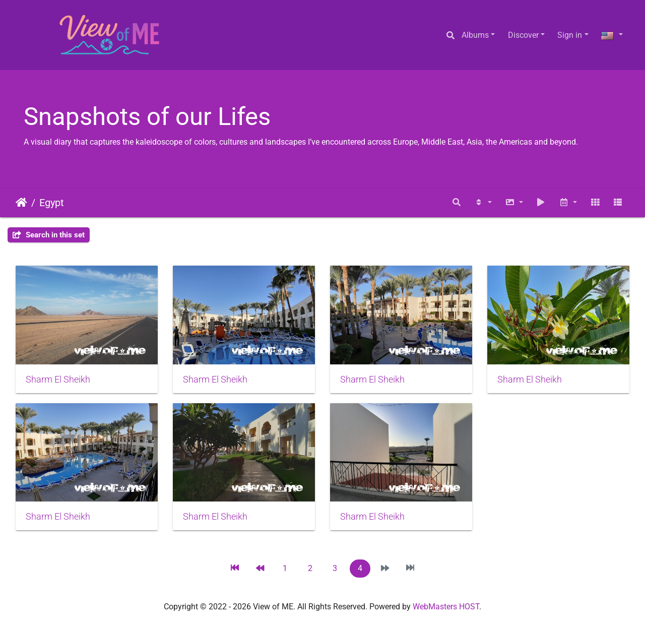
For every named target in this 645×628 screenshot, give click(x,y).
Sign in (569, 35)
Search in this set (49, 234)
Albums (475, 35)
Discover (523, 35)
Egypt (51, 203)
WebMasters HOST (446, 606)
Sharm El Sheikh (58, 379)
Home (21, 202)
